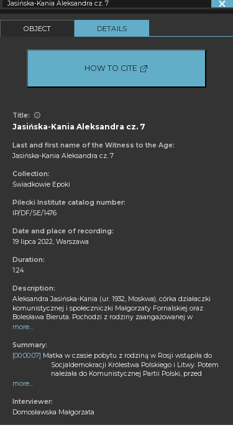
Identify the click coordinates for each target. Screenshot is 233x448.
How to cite (116, 68)
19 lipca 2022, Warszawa (50, 242)
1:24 (18, 270)
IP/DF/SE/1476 (34, 213)
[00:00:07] (26, 356)
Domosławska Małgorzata (53, 412)
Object (38, 28)
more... (22, 327)
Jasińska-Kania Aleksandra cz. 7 (63, 156)
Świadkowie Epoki (41, 184)
